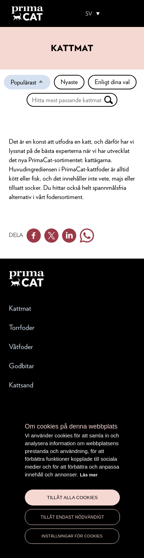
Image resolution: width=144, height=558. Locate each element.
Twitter (51, 235)
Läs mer (89, 474)
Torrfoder (21, 327)
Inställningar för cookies (72, 536)
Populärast (30, 83)
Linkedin (69, 235)
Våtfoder (21, 346)
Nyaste (69, 81)
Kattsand (21, 385)
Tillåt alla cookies (72, 497)
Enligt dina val (112, 81)
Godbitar (21, 365)
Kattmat (20, 308)
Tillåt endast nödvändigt (72, 517)
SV (88, 14)
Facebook (34, 235)
